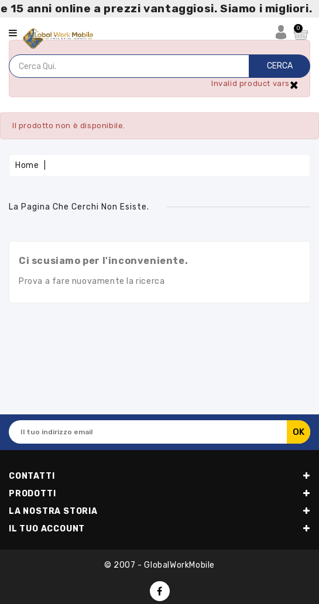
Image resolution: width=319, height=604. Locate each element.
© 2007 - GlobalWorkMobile (159, 565)
